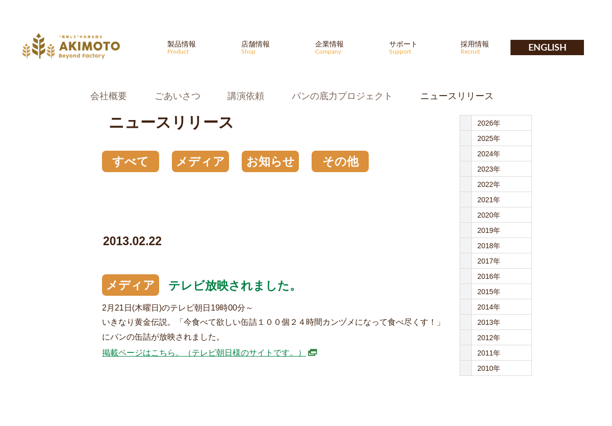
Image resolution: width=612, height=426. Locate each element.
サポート (419, 47)
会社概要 (108, 96)
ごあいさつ (177, 96)
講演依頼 (245, 96)
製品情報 (197, 47)
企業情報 (345, 47)
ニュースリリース (457, 96)
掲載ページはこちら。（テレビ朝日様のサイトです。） (204, 352)
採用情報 (491, 47)
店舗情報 (271, 47)
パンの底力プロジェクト (342, 96)
